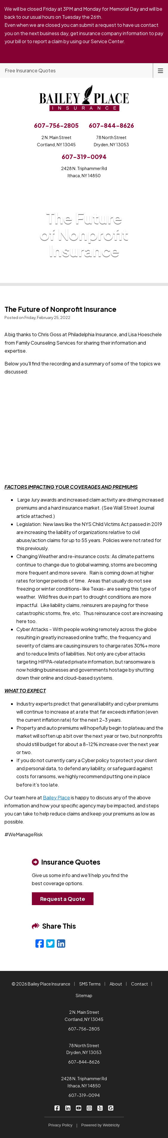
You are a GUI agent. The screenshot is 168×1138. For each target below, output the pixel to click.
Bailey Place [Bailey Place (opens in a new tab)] (56, 797)
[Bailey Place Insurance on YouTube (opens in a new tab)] (79, 1107)
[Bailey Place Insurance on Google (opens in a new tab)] (111, 1107)
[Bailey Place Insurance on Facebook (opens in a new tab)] (57, 1107)
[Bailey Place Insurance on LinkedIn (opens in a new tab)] (68, 1107)
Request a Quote (62, 898)
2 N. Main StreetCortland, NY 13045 (56, 141)
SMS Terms (90, 983)
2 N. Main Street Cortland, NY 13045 (84, 1015)
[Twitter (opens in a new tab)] (50, 943)
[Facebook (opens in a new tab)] (39, 943)
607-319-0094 (84, 1095)
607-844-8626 (84, 1061)
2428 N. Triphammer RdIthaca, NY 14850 (84, 172)
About (116, 983)
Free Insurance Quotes (30, 70)
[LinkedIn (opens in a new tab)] (61, 943)
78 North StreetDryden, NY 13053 (111, 141)
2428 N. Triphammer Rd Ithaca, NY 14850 (84, 1082)
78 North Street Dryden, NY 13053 (84, 1049)
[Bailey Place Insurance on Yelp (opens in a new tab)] (100, 1107)
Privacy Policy (60, 1125)
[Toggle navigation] (160, 70)
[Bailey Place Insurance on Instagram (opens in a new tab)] (89, 1107)
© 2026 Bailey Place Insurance (41, 983)
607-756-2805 (84, 1028)
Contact (139, 983)
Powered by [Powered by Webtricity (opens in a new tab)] (100, 1125)
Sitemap (84, 995)
